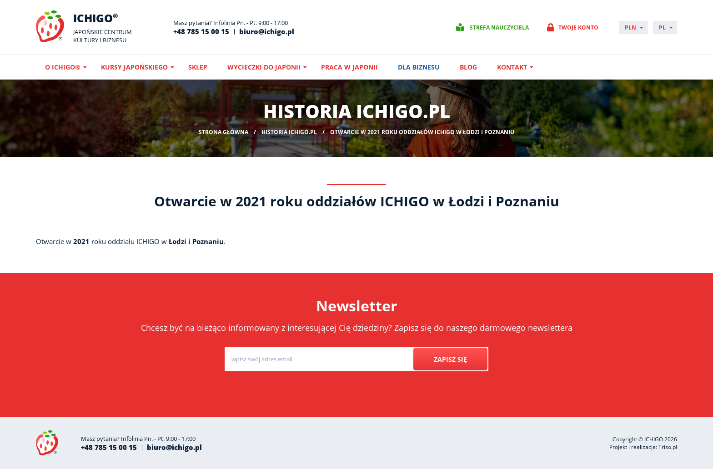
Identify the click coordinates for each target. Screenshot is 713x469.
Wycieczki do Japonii (264, 67)
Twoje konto (578, 27)
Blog (468, 67)
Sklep (197, 67)
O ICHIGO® (62, 67)
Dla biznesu (419, 67)
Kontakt (512, 67)
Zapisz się (450, 359)
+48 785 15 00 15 (201, 31)
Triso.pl (667, 447)
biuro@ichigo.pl (266, 31)
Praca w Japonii (349, 67)
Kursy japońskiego (134, 67)
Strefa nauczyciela (499, 27)
